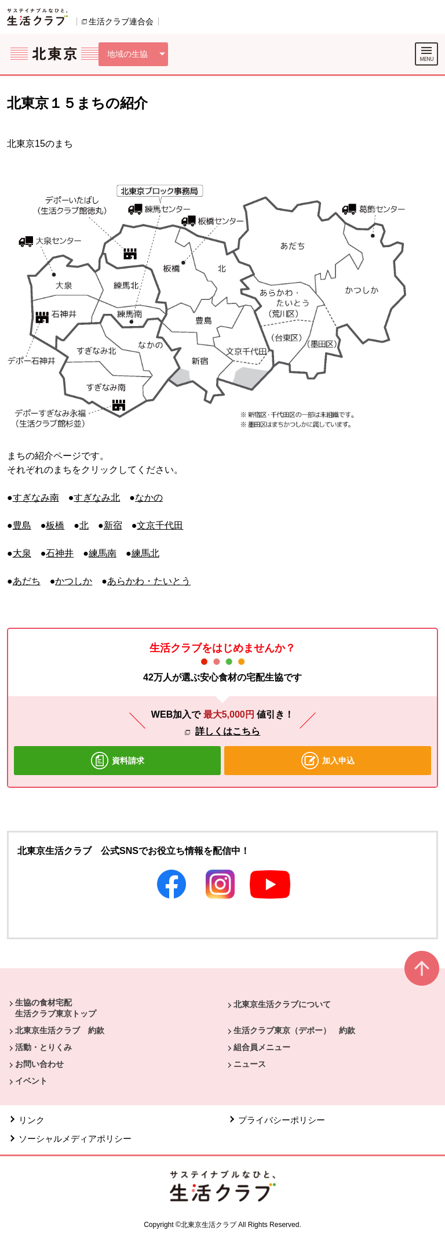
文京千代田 (160, 525)
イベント (31, 1080)
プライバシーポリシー (281, 1120)
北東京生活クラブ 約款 (59, 1030)
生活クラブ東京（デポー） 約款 (294, 1030)
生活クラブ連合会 (121, 21)
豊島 (22, 525)
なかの (149, 497)
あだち (27, 581)
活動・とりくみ (43, 1047)
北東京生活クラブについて (282, 1004)
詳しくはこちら (227, 731)
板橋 (55, 525)
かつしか (73, 581)
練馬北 (145, 553)
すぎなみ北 (97, 497)
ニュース (250, 1064)
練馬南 (102, 553)
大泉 (22, 553)
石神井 (60, 553)
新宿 (113, 525)
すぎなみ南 (36, 497)
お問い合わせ (39, 1064)
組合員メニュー (262, 1047)
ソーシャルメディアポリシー (75, 1138)
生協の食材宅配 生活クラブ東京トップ (55, 1008)
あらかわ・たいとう (149, 581)
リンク (32, 1120)
